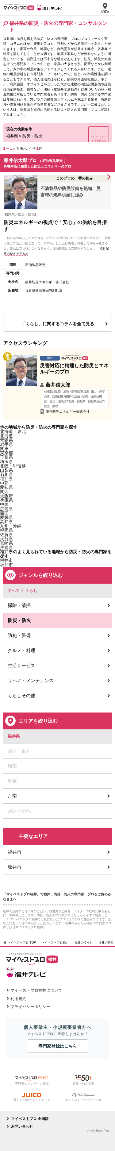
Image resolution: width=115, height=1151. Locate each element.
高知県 (6, 521)
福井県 (6, 478)
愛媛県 (6, 517)
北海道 (6, 435)
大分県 (6, 538)
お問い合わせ (22, 1126)
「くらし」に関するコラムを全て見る (57, 323)
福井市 (14, 852)
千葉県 (6, 457)
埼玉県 (6, 461)
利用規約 (18, 998)
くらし (31, 590)
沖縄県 (6, 547)
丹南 (12, 795)
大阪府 (6, 495)
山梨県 (6, 470)
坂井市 (14, 867)
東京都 (6, 452)
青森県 (6, 440)
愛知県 (6, 487)
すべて (14, 590)
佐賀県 (6, 534)
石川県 (6, 474)
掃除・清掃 (19, 605)
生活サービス (21, 665)
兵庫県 (6, 500)
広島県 (6, 508)
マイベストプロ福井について (36, 990)
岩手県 (6, 444)
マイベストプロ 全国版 (30, 1119)
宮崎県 (6, 543)
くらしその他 (21, 695)
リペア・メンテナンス (31, 680)
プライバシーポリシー (30, 1006)
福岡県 (6, 530)
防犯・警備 (19, 635)
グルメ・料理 (21, 650)
